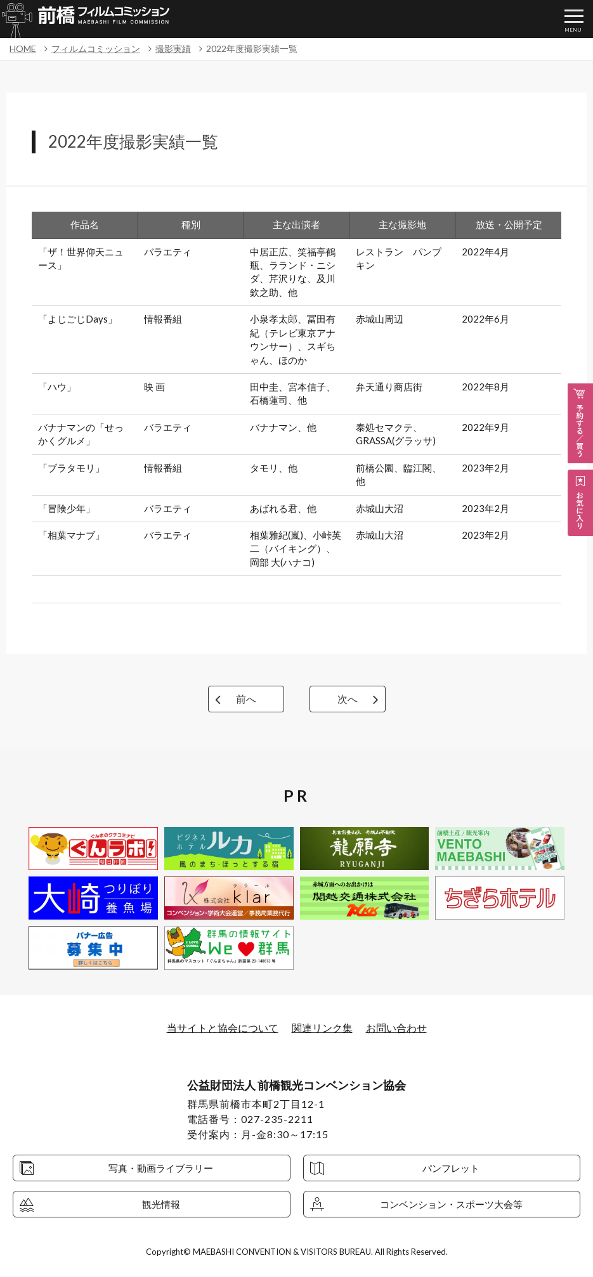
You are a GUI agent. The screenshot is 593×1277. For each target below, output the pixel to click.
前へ (246, 699)
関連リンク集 (322, 1028)
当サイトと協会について (222, 1028)
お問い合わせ (396, 1028)
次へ (347, 699)
